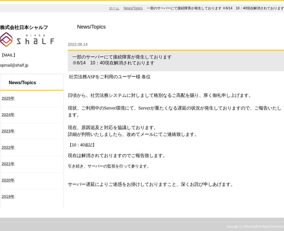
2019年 (8, 196)
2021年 (8, 164)
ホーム (114, 8)
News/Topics (132, 8)
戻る (75, 194)
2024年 (8, 114)
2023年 (8, 131)
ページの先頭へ (263, 214)
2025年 (8, 98)
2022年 (8, 147)
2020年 (8, 180)
